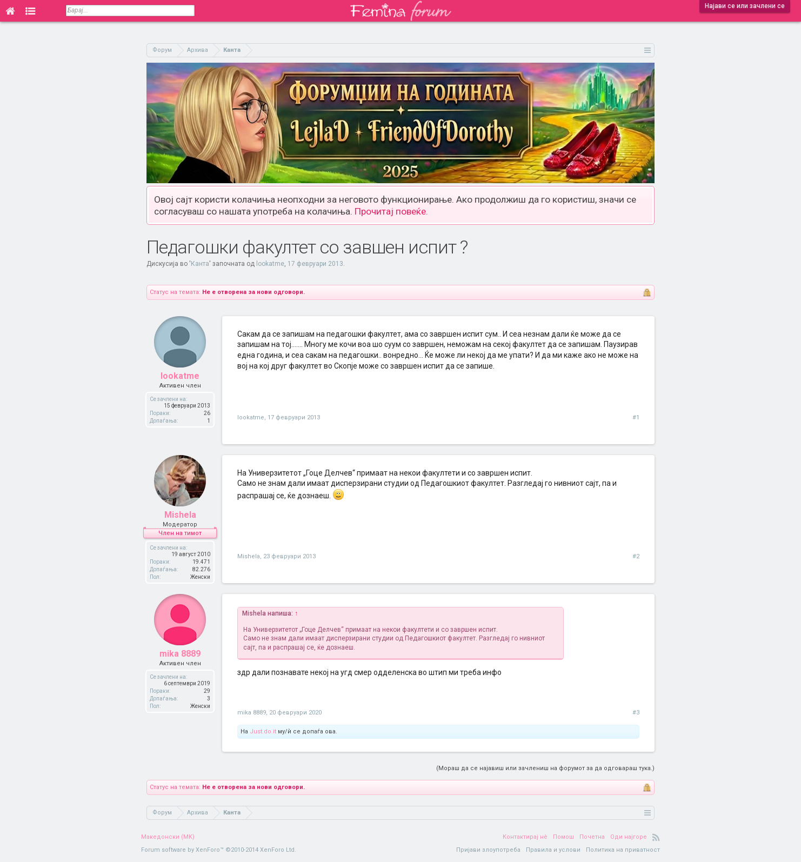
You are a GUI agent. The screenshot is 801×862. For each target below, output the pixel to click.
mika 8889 (180, 654)
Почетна (592, 836)
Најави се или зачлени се (745, 6)
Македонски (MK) (168, 836)
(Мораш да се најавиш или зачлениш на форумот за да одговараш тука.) (545, 768)
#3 (635, 712)
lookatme (270, 264)
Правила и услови (553, 849)
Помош (563, 836)
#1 (635, 417)
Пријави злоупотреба (488, 849)
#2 (635, 556)
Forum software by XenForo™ (218, 849)
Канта (200, 264)
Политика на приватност (623, 849)
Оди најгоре (628, 836)
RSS (656, 837)
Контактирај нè (525, 836)
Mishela (180, 515)
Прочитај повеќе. (391, 211)
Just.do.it (263, 731)
